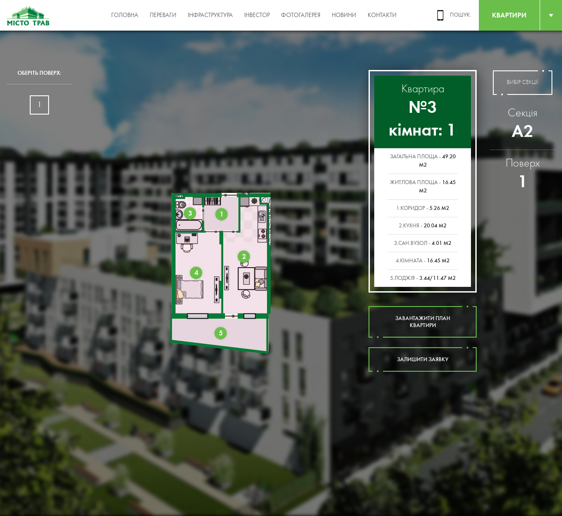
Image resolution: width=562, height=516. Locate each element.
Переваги (163, 15)
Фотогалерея (300, 15)
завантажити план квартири (423, 322)
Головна (124, 15)
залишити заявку (423, 359)
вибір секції (522, 82)
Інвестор (257, 15)
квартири (509, 15)
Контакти (382, 15)
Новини (344, 15)
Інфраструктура (210, 15)
